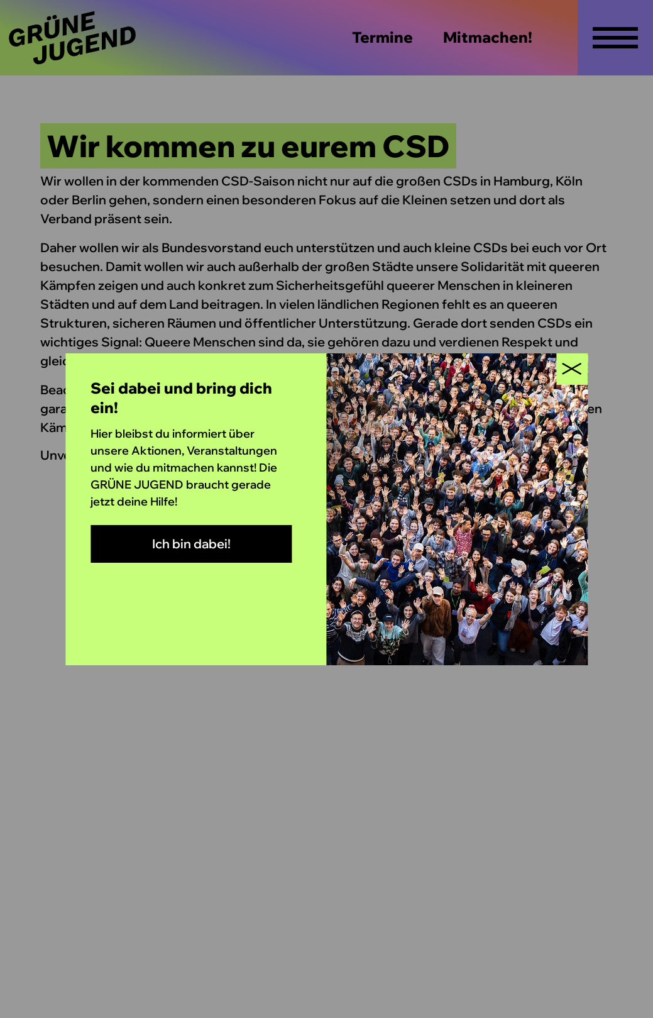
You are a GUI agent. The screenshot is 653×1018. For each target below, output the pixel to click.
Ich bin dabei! (191, 543)
